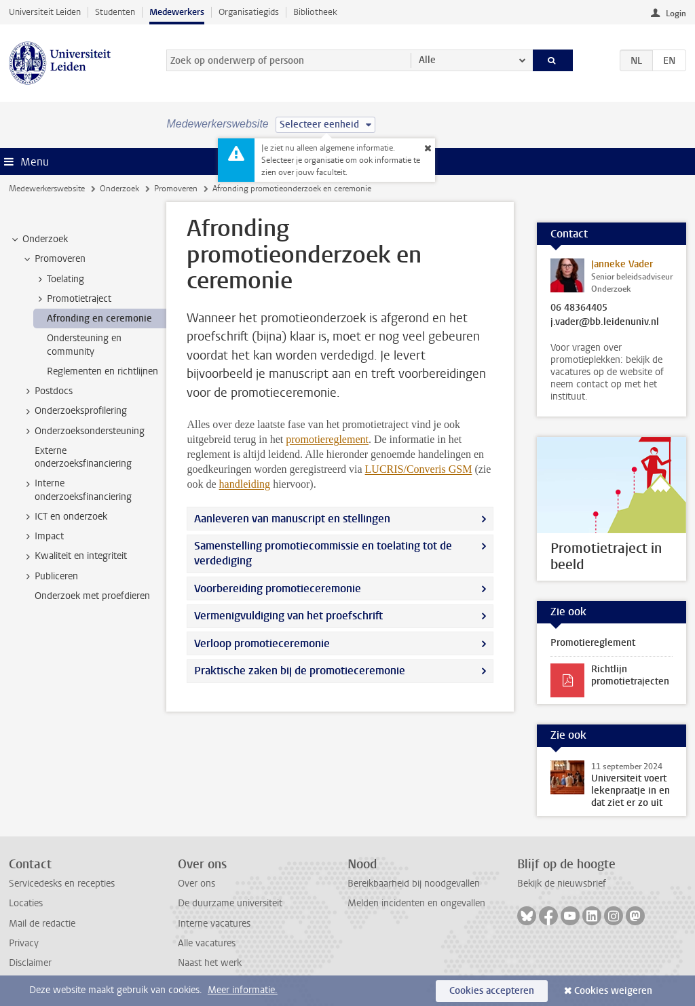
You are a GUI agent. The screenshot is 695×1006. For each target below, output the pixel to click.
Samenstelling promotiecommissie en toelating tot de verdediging (323, 553)
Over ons (196, 883)
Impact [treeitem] (43, 536)
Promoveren (176, 188)
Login (676, 13)
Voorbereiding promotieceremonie (277, 588)
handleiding (245, 484)
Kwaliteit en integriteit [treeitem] (74, 556)
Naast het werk (210, 962)
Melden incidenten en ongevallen (416, 903)
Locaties (26, 903)
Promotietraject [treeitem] (72, 299)
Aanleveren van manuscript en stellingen (292, 518)
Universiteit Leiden (45, 12)
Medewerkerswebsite (47, 188)
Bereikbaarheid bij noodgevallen (414, 883)
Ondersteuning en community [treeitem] (84, 344)
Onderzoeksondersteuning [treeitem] (83, 431)
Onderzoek (119, 188)
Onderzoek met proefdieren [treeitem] (92, 595)
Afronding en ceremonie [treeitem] (99, 318)
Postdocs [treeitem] (47, 391)
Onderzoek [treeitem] (39, 239)
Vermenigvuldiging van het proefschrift (288, 615)
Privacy (24, 943)
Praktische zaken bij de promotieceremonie (299, 670)
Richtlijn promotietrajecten (630, 675)
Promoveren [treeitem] (54, 259)
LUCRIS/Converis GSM (418, 469)
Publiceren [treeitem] (50, 576)
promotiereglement (327, 439)
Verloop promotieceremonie (262, 643)
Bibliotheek (315, 12)
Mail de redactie (42, 923)
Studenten (115, 12)
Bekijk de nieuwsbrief (561, 883)
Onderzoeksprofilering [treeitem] (74, 411)
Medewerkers (176, 12)
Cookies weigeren (613, 990)
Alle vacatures (207, 943)
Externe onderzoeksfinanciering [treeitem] (83, 457)
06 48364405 (578, 308)
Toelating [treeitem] (59, 279)
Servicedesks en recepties (62, 883)
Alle (427, 60)
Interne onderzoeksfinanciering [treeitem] (77, 490)
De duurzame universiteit (230, 903)
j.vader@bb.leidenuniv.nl (604, 322)
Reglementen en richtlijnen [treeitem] (102, 371)
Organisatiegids (249, 12)
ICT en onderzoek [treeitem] (64, 517)
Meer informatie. (243, 990)
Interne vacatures (214, 923)
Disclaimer (30, 962)
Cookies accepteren (491, 990)
